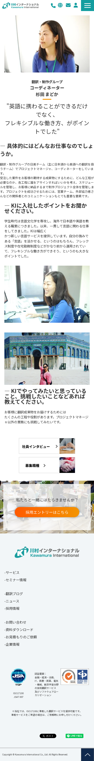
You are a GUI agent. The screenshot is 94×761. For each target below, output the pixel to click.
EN (60, 5)
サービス (12, 572)
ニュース (12, 601)
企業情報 (12, 644)
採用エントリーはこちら (47, 512)
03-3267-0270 (53, 5)
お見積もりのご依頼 (21, 636)
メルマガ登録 (76, 5)
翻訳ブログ (14, 593)
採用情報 (12, 608)
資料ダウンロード (19, 629)
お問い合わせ (68, 5)
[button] (87, 5)
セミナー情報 (16, 579)
